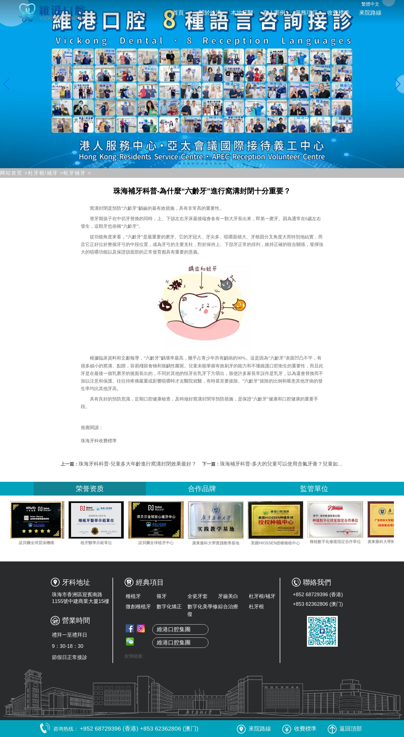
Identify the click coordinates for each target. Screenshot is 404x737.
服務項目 (306, 13)
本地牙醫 (242, 13)
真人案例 (274, 13)
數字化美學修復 (202, 610)
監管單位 (314, 488)
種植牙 (133, 596)
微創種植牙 (138, 606)
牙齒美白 (228, 596)
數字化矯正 (169, 606)
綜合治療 (228, 606)
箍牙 (162, 596)
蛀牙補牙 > (77, 173)
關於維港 (210, 13)
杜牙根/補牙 (262, 596)
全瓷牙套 (197, 596)
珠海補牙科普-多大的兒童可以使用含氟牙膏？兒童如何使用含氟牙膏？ (299, 464)
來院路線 (370, 13)
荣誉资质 (90, 488)
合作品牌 (202, 488)
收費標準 (338, 13)
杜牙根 (256, 606)
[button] (179, 163)
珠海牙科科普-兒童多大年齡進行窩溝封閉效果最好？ (137, 464)
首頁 (178, 13)
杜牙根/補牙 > (46, 173)
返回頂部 (345, 729)
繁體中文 (370, 4)
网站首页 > (14, 173)
